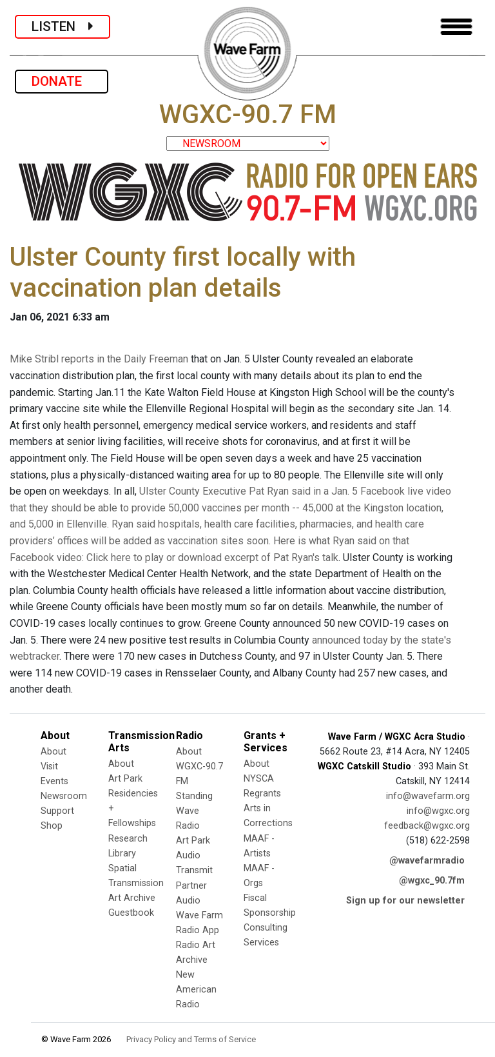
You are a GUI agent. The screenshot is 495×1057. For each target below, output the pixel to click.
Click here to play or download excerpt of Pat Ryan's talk (212, 557)
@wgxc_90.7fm (432, 880)
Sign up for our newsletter (405, 900)
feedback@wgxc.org (427, 825)
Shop (52, 825)
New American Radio (196, 989)
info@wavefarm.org (428, 796)
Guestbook (131, 912)
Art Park (125, 778)
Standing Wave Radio (194, 811)
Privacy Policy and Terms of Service (191, 1039)
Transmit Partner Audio (194, 885)
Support (57, 810)
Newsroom (64, 796)
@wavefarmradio (427, 860)
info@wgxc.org (438, 810)
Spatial (122, 868)
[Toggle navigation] (456, 26)
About (53, 751)
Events (54, 781)
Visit (49, 766)
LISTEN (62, 26)
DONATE (62, 81)
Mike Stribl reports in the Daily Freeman (99, 359)
